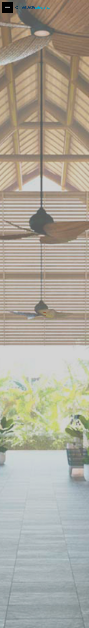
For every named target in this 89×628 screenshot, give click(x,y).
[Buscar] (17, 7)
